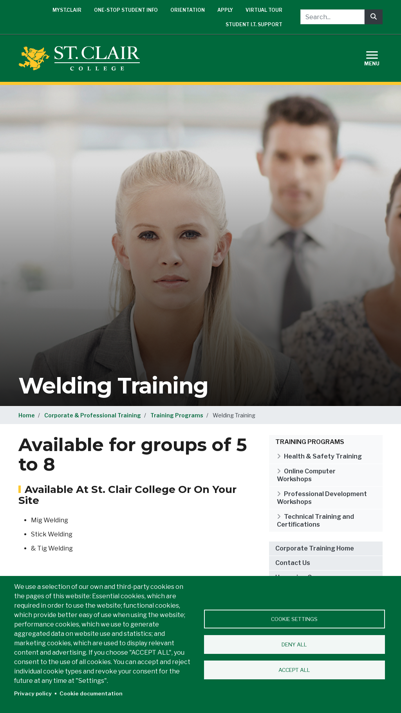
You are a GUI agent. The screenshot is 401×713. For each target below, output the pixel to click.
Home (26, 415)
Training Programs (176, 415)
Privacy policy (33, 693)
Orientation (187, 10)
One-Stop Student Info (126, 10)
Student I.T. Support (254, 24)
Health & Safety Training (323, 456)
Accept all (294, 670)
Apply (225, 10)
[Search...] (332, 16)
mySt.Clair (66, 10)
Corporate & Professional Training (92, 415)
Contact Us (292, 563)
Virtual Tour (264, 10)
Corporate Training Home (314, 548)
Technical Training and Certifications (315, 520)
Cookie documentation (91, 693)
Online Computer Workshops (306, 475)
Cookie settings (294, 619)
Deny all (294, 644)
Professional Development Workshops (322, 497)
